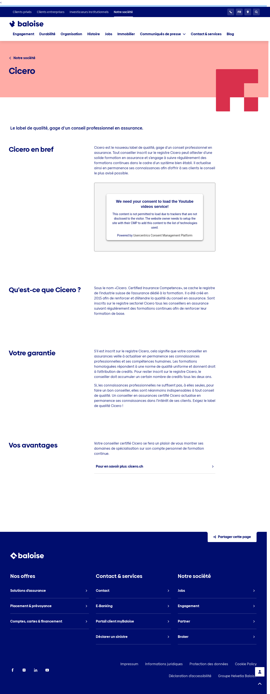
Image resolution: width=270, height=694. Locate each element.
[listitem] (22, 12)
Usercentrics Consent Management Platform (163, 235)
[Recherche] (256, 12)
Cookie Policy (246, 664)
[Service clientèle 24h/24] (230, 12)
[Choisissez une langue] (239, 12)
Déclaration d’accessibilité (190, 676)
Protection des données (209, 664)
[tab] (162, 34)
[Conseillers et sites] (247, 12)
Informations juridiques (164, 664)
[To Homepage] (30, 23)
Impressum (129, 664)
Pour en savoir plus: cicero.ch (119, 466)
